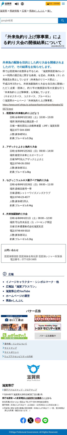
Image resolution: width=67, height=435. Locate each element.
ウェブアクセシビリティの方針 (18, 356)
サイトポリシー (11, 352)
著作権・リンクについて (15, 344)
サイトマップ (10, 348)
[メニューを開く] (63, 3)
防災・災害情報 (54, 3)
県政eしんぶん (37, 11)
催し (49, 11)
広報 (24, 11)
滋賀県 (3, 11)
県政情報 (14, 11)
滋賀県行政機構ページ (37, 398)
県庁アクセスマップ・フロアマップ (20, 390)
